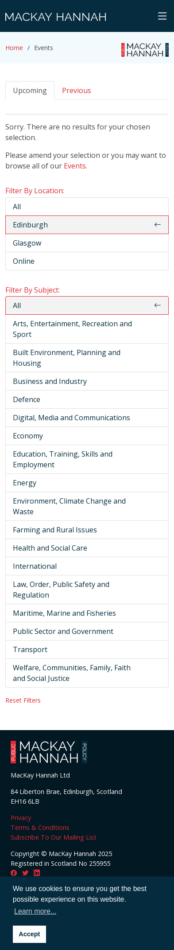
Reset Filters (23, 700)
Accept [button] (29, 934)
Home (14, 47)
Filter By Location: (34, 190)
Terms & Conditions (40, 827)
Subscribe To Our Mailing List (54, 837)
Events (75, 166)
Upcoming (30, 90)
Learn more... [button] (35, 911)
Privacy (21, 817)
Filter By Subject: (32, 290)
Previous (76, 90)
